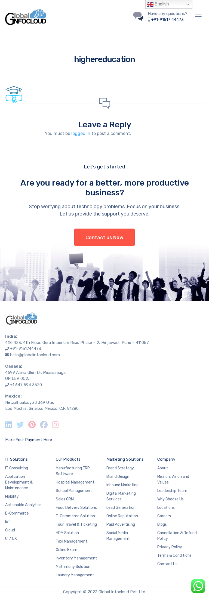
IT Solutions (16, 459)
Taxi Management (71, 541)
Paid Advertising (120, 524)
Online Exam (66, 549)
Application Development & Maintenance (19, 482)
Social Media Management (118, 536)
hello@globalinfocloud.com (35, 354)
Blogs (162, 524)
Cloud (10, 530)
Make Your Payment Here (28, 439)
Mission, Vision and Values (173, 479)
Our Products (68, 459)
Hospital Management (75, 482)
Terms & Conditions (174, 555)
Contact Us (167, 564)
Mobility (12, 496)
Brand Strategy (120, 468)
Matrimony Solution (73, 566)
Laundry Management (75, 575)
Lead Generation (121, 507)
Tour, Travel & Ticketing (76, 524)
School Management (74, 490)
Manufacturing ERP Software (73, 471)
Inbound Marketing (122, 485)
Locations (166, 507)
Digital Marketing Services (121, 496)
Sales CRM (65, 499)
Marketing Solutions (125, 459)
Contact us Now (104, 238)
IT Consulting (16, 468)
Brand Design (117, 476)
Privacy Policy (169, 547)
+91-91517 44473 (167, 19)
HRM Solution (67, 533)
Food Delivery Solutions (76, 507)
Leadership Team (172, 490)
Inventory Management (76, 558)
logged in (80, 133)
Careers (164, 516)
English (158, 4)
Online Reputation (122, 516)
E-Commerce (17, 513)
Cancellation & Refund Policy (177, 536)
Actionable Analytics (23, 505)
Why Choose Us (170, 499)
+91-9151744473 (25, 348)
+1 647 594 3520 (26, 384)
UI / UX (11, 538)
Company (166, 459)
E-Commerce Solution (75, 516)
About (162, 468)
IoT (7, 521)
